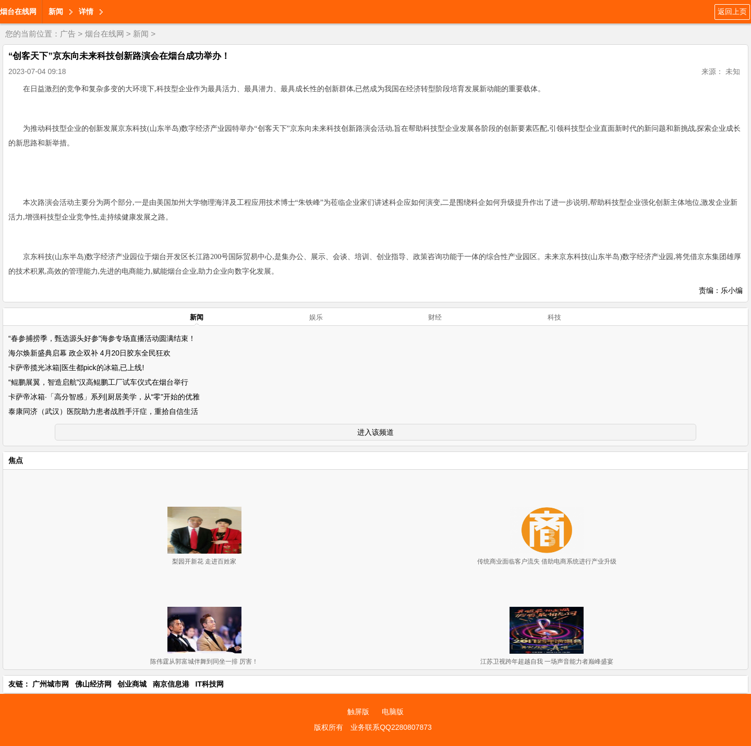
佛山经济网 (93, 684)
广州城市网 (50, 684)
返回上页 (732, 11)
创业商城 (132, 684)
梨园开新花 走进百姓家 (204, 561)
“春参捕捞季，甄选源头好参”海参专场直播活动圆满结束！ (102, 338)
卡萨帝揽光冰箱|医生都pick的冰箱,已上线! (76, 367)
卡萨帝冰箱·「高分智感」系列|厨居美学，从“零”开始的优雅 (104, 397)
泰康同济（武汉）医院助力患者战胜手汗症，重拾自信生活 (103, 411)
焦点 (15, 460)
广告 (68, 33)
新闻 (56, 11)
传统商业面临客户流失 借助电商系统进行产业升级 (546, 561)
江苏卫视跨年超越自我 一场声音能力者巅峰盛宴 (546, 661)
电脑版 (393, 711)
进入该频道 (375, 432)
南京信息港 (171, 684)
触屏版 (358, 711)
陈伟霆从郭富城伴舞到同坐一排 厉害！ (204, 661)
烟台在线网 (18, 11)
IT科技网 (210, 684)
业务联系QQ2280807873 (391, 727)
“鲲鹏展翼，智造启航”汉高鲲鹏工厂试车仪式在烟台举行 (98, 382)
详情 (86, 11)
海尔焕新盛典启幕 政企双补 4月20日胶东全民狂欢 (89, 353)
